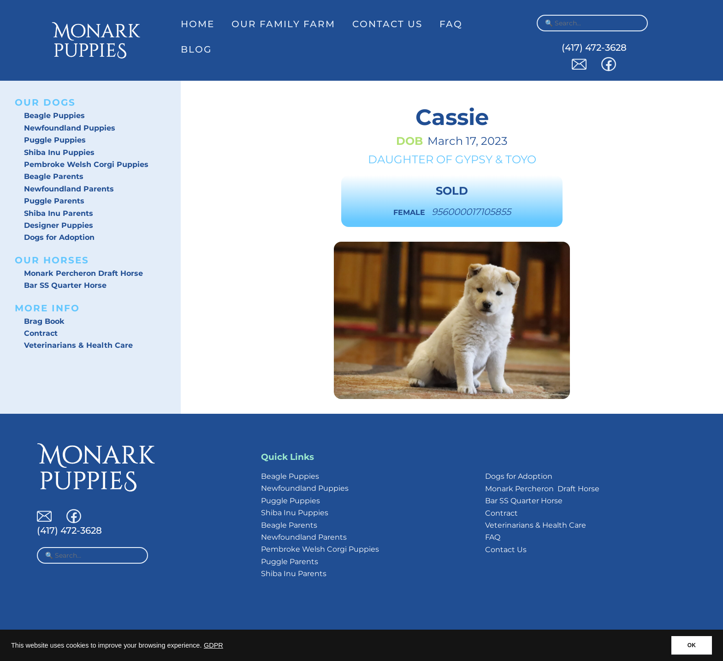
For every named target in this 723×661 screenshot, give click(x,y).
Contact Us (387, 24)
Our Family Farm (283, 24)
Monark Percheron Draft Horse (83, 273)
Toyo (520, 159)
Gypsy (473, 159)
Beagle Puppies (54, 115)
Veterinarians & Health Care (78, 345)
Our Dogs (45, 102)
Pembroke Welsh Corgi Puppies (86, 164)
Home (197, 24)
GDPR (213, 645)
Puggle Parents (54, 201)
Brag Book (44, 321)
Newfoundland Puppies (69, 128)
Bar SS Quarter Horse (65, 285)
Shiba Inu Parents (58, 213)
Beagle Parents (53, 176)
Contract (41, 333)
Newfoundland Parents (69, 189)
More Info (47, 308)
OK (691, 645)
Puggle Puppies (55, 140)
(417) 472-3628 (594, 47)
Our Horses (52, 260)
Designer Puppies (58, 225)
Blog (196, 49)
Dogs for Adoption (59, 237)
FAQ (450, 24)
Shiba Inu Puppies (59, 152)
